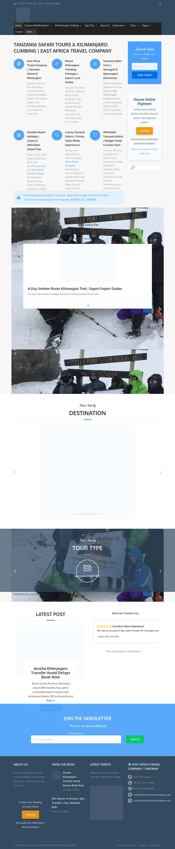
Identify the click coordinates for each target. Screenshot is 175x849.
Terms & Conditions (126, 845)
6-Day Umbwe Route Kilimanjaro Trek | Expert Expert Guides (75, 288)
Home (18, 25)
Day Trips (91, 25)
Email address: (76, 737)
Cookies (142, 845)
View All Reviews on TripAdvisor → (124, 651)
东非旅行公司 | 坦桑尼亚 (84, 199)
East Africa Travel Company (110, 94)
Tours (134, 25)
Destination (120, 25)
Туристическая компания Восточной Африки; (47, 199)
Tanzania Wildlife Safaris (38, 25)
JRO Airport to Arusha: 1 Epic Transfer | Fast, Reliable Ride (68, 803)
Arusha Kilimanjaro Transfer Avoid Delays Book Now (50, 672)
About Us (105, 25)
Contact (19, 31)
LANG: (30, 32)
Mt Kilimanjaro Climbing (68, 25)
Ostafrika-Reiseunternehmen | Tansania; (45, 195)
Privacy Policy (155, 845)
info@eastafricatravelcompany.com (152, 794)
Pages (146, 25)
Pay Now (144, 130)
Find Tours (145, 75)
